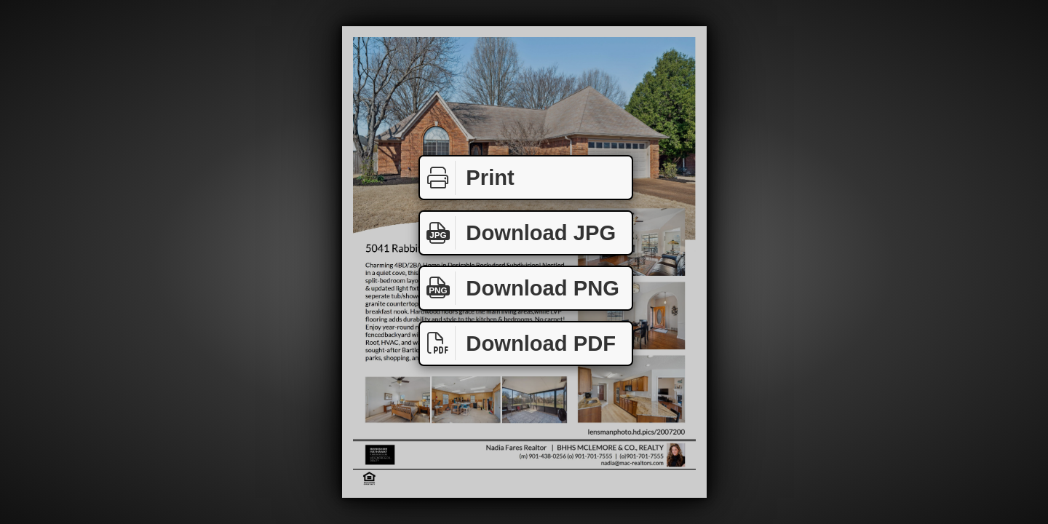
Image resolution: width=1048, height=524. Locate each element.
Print (467, 178)
